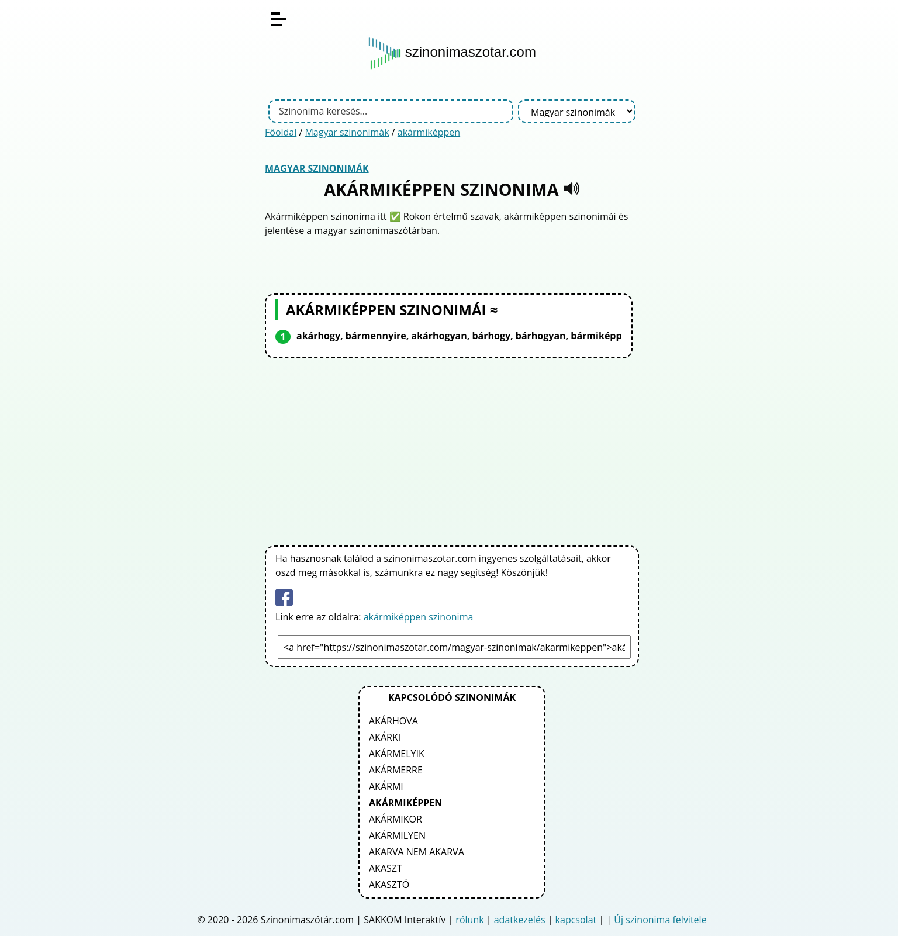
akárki (384, 737)
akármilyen (397, 835)
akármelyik (396, 753)
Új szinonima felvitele (660, 919)
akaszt (385, 868)
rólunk (469, 919)
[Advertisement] (452, 449)
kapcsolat (576, 919)
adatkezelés (519, 919)
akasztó (389, 884)
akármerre (396, 770)
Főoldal (280, 132)
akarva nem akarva (416, 852)
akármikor (395, 819)
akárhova (393, 721)
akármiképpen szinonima (419, 616)
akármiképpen (429, 132)
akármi (386, 786)
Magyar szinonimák (347, 132)
